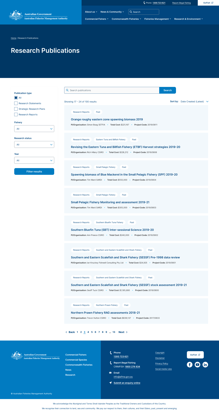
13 (114, 334)
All (20, 99)
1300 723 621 (159, 3)
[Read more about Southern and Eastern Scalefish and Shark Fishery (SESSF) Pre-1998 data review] (136, 257)
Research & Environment (194, 19)
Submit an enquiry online (127, 384)
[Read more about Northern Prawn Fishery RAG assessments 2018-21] (136, 313)
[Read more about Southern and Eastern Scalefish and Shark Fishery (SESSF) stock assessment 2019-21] (136, 285)
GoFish (206, 3)
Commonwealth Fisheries (132, 19)
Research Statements (30, 105)
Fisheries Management (163, 19)
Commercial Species (76, 361)
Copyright (159, 354)
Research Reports (28, 116)
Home (13, 40)
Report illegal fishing (181, 3)
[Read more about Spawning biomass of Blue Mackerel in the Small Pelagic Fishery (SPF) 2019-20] (136, 175)
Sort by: (174, 103)
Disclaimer (160, 360)
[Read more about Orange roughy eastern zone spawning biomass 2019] (136, 119)
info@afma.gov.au (123, 378)
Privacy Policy (161, 365)
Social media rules (163, 371)
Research (70, 376)
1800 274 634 (132, 368)
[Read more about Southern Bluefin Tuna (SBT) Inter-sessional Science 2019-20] (136, 230)
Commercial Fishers (102, 19)
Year (16, 156)
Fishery (18, 124)
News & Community (117, 12)
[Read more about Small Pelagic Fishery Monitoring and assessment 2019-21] (136, 202)
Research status (23, 140)
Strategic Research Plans (32, 110)
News (68, 371)
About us (97, 12)
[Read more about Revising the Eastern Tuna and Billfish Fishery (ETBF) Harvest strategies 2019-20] (136, 147)
